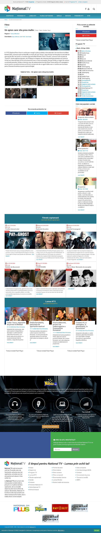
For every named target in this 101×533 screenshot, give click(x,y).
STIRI (88, 15)
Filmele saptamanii (35, 477)
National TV (32, 527)
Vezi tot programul (86, 99)
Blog (62, 412)
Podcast (39, 412)
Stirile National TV (34, 487)
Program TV (33, 472)
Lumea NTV (33, 475)
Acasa (6, 19)
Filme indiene (57, 470)
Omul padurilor (86, 80)
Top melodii (86, 412)
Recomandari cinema (59, 477)
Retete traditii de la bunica (61, 482)
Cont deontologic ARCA (84, 470)
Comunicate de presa (83, 475)
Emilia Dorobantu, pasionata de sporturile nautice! (37, 324)
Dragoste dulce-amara (88, 84)
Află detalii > (61, 530)
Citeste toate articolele (50, 426)
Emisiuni (15, 412)
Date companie (83, 2)
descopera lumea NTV (50, 303)
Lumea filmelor (57, 480)
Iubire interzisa (86, 51)
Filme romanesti (58, 475)
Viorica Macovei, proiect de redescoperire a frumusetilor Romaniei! (59, 326)
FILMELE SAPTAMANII (46, 15)
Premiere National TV (35, 485)
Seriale (31, 480)
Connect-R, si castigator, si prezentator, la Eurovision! (82, 325)
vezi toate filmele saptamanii (50, 220)
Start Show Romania (19, 327)
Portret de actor (58, 467)
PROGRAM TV (21, 15)
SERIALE (59, 15)
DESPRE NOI (9, 15)
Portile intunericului (87, 96)
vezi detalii (81, 137)
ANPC (78, 480)
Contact (79, 472)
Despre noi (32, 470)
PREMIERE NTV (78, 15)
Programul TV (73, 2)
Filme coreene (57, 472)
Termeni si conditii (82, 477)
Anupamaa (31, 2)
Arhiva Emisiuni (34, 489)
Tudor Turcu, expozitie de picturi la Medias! (16, 323)
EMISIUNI (68, 15)
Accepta (96, 530)
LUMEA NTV (32, 15)
